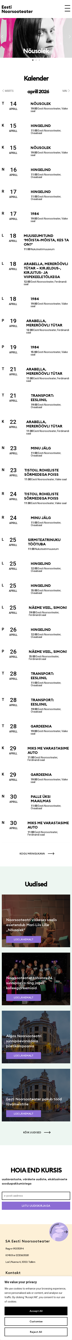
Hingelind (41, 125)
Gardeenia (41, 726)
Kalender (36, 78)
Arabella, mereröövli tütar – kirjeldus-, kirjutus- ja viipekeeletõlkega (46, 270)
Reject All (36, 1332)
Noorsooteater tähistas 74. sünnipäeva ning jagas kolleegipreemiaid (29, 983)
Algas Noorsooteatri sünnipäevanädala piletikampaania (24, 1041)
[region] (36, 1308)
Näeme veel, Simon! (48, 607)
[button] (2, 36)
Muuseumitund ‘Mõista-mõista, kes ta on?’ (46, 240)
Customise (36, 1321)
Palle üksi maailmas (41, 798)
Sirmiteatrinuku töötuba (44, 541)
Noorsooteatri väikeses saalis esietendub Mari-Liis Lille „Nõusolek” (31, 924)
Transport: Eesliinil (42, 397)
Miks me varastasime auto (48, 750)
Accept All (36, 1311)
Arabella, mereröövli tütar (44, 322)
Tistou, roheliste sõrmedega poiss (41, 472)
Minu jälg (41, 448)
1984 (35, 213)
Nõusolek (41, 103)
